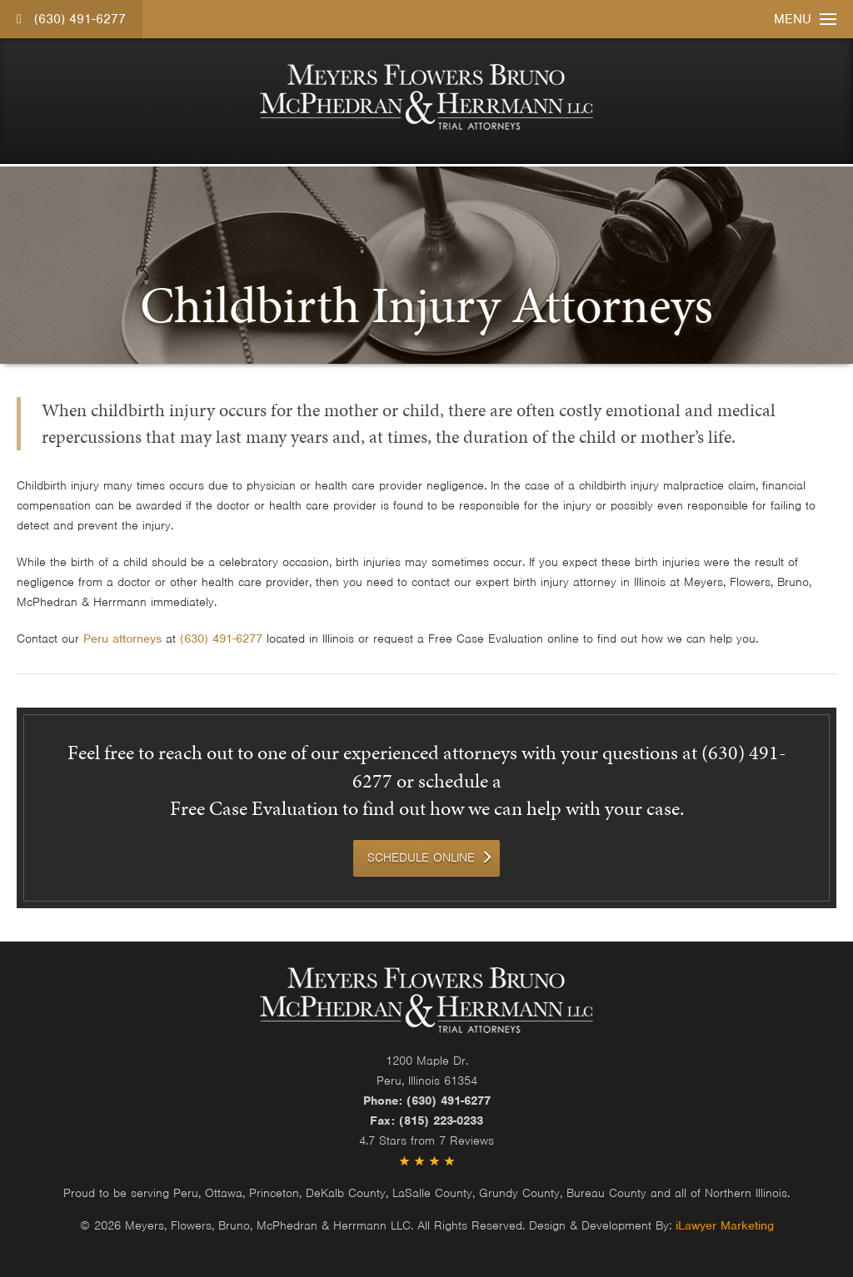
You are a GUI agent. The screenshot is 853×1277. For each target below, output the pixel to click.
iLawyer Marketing (725, 1225)
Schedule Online (421, 857)
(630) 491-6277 (71, 19)
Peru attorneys (122, 638)
